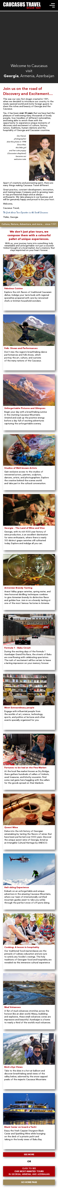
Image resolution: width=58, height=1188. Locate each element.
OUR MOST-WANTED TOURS (29, 1171)
